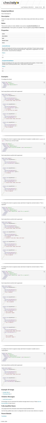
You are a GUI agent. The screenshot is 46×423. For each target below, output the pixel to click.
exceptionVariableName (7, 60)
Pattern (3, 52)
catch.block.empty (7, 399)
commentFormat (6, 46)
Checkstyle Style (6, 394)
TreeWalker (4, 416)
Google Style (6, 392)
